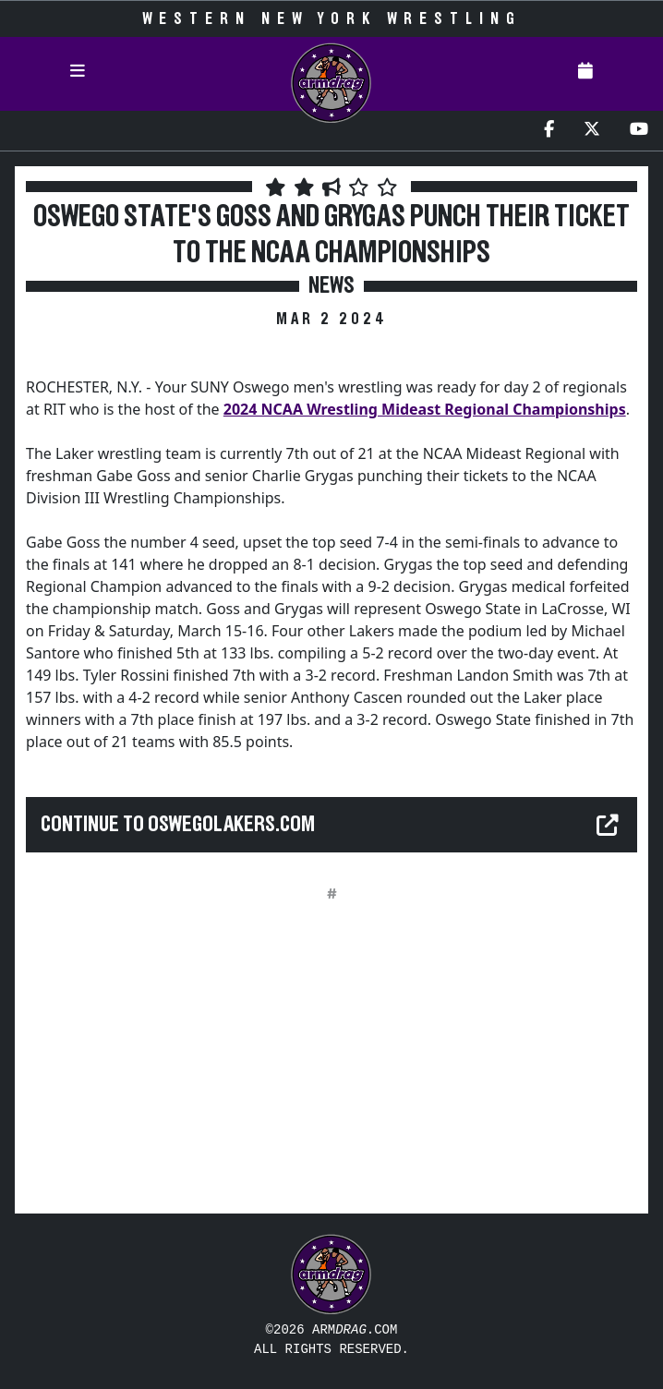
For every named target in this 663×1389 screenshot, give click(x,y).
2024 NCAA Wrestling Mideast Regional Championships (424, 409)
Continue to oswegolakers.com (178, 825)
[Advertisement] (331, 1069)
